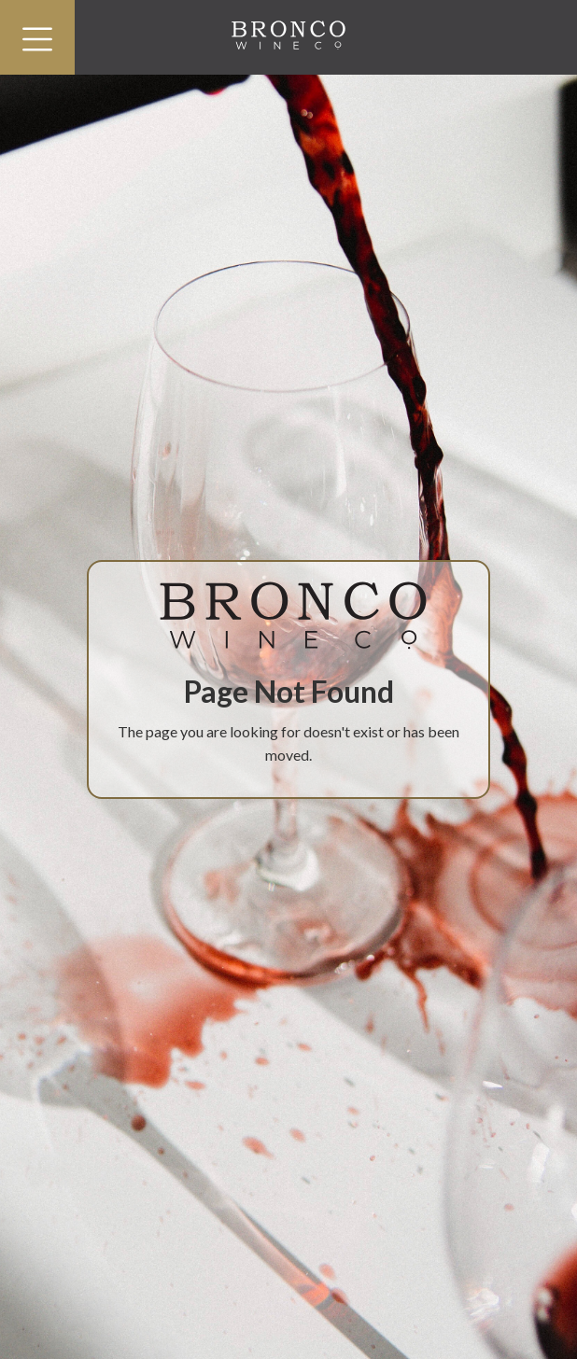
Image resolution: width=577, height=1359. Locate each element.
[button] (37, 37)
